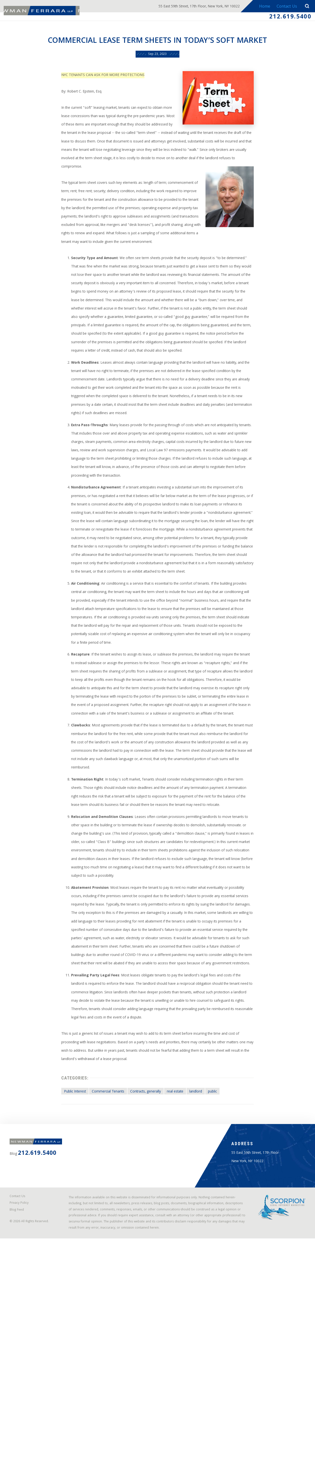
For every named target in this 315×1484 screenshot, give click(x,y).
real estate (180, 1296)
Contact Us (285, 6)
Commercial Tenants (100, 1296)
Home (262, 6)
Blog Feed (19, 1443)
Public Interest (60, 1296)
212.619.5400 (286, 18)
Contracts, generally (145, 1296)
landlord (205, 1296)
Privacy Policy (22, 1435)
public (225, 1296)
